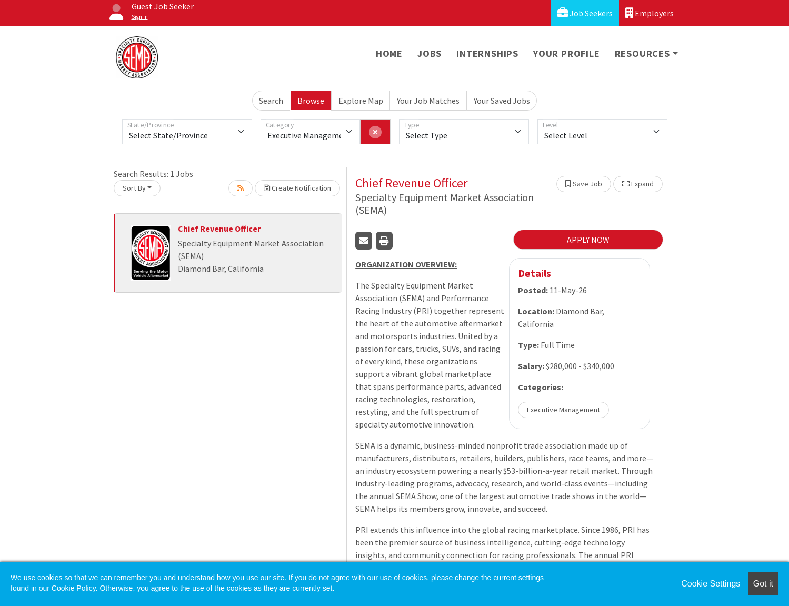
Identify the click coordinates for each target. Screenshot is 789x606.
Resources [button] (642, 53)
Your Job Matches (428, 100)
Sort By (134, 188)
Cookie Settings (710, 583)
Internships (487, 53)
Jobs (429, 53)
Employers (649, 12)
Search (271, 100)
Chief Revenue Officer (219, 228)
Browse (310, 100)
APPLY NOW (588, 239)
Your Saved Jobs (502, 100)
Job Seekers (585, 12)
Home (389, 53)
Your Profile (566, 53)
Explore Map (360, 100)
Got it (763, 583)
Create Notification (297, 188)
